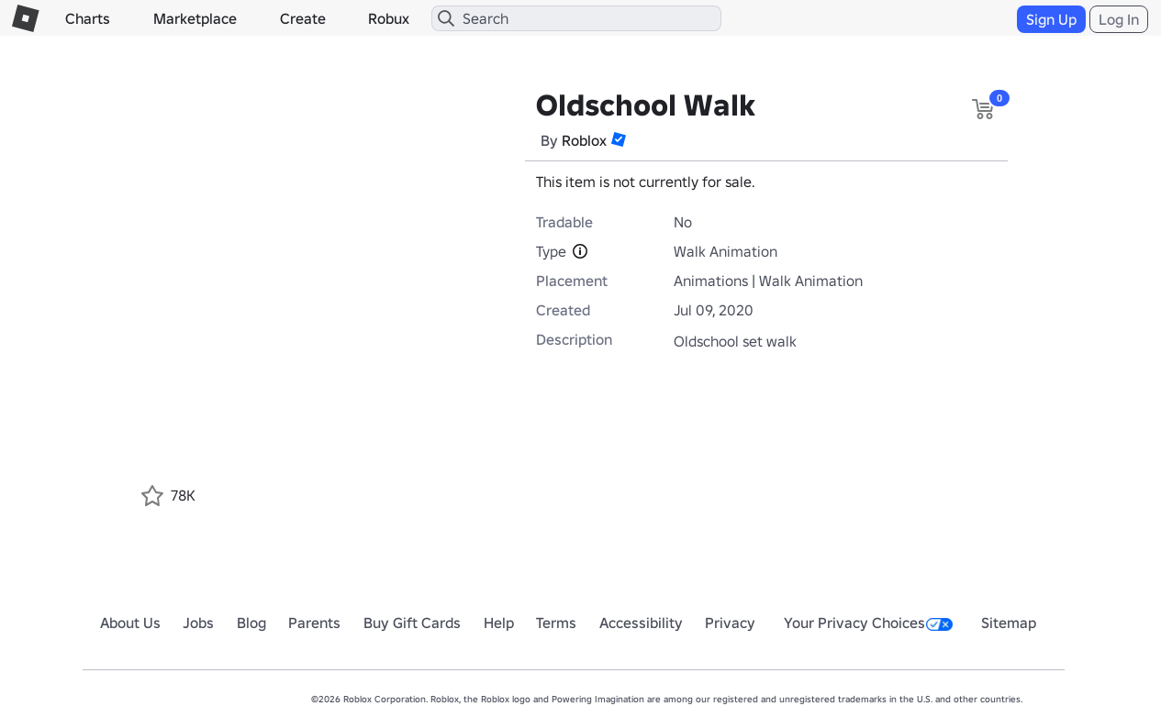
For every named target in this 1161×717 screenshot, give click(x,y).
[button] (618, 139)
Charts (87, 18)
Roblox (584, 140)
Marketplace (195, 18)
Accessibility (641, 622)
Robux (388, 18)
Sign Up (1051, 19)
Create (303, 18)
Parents (314, 622)
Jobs (198, 622)
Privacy (730, 622)
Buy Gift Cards (412, 622)
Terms (556, 622)
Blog (251, 622)
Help (499, 622)
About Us (130, 622)
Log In (1119, 19)
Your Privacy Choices (868, 622)
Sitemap (1008, 622)
